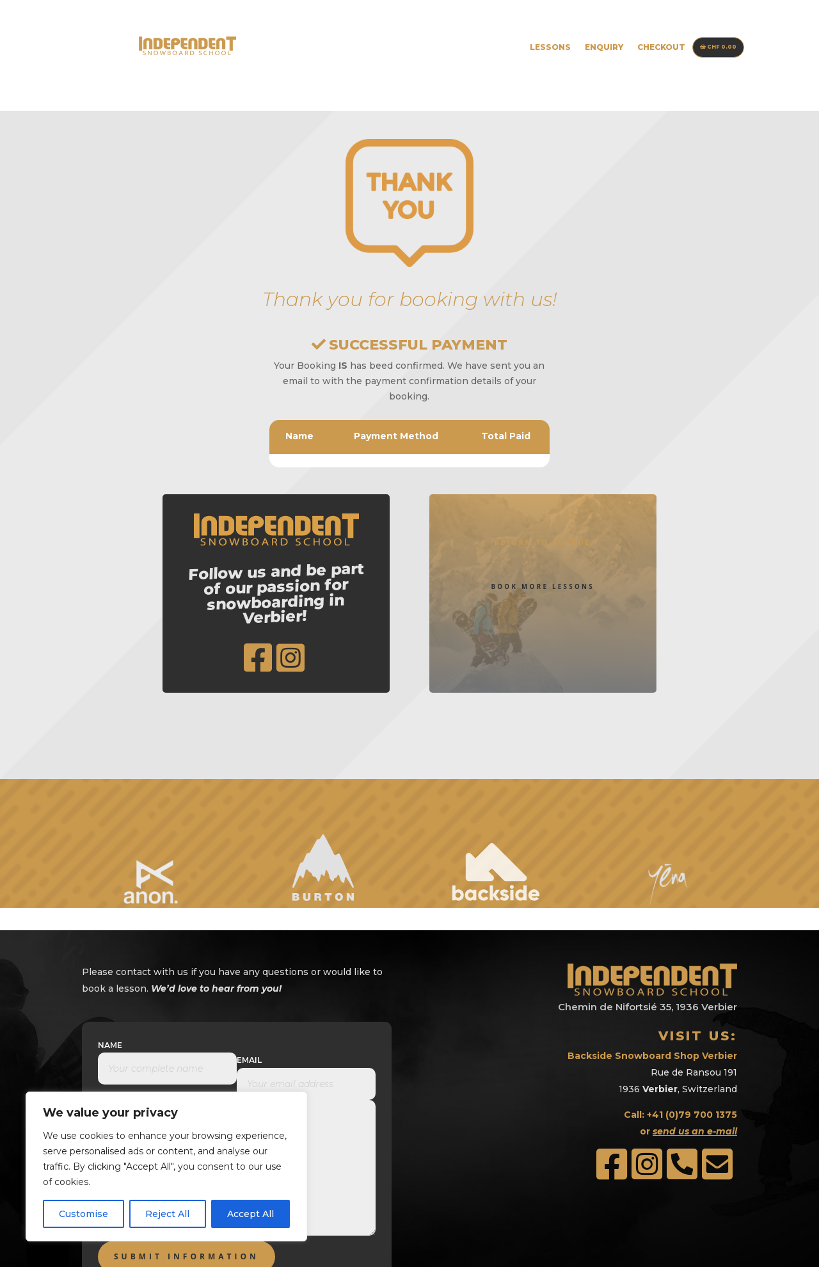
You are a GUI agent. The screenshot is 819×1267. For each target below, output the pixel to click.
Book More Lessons (543, 531)
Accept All (250, 1214)
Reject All (167, 1214)
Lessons (550, 47)
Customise (83, 1214)
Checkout (661, 47)
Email (249, 980)
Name (110, 965)
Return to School (543, 471)
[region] (166, 1166)
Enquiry (604, 47)
